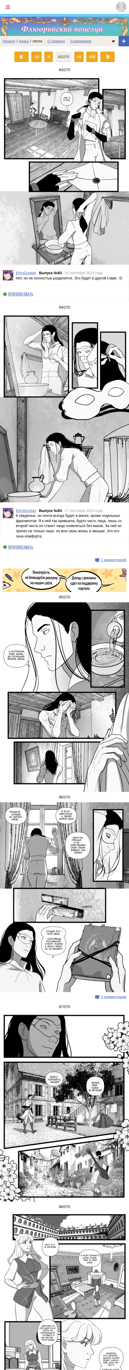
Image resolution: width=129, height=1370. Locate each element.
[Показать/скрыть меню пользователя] (121, 7)
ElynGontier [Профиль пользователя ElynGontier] (26, 273)
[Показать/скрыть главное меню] (8, 7)
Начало (9, 41)
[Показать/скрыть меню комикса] (113, 41)
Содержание (80, 41)
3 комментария (113, 997)
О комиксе (56, 41)
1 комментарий (113, 560)
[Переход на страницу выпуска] (64, 170)
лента (37, 41)
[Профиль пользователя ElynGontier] (8, 275)
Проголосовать (20, 294)
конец (24, 41)
